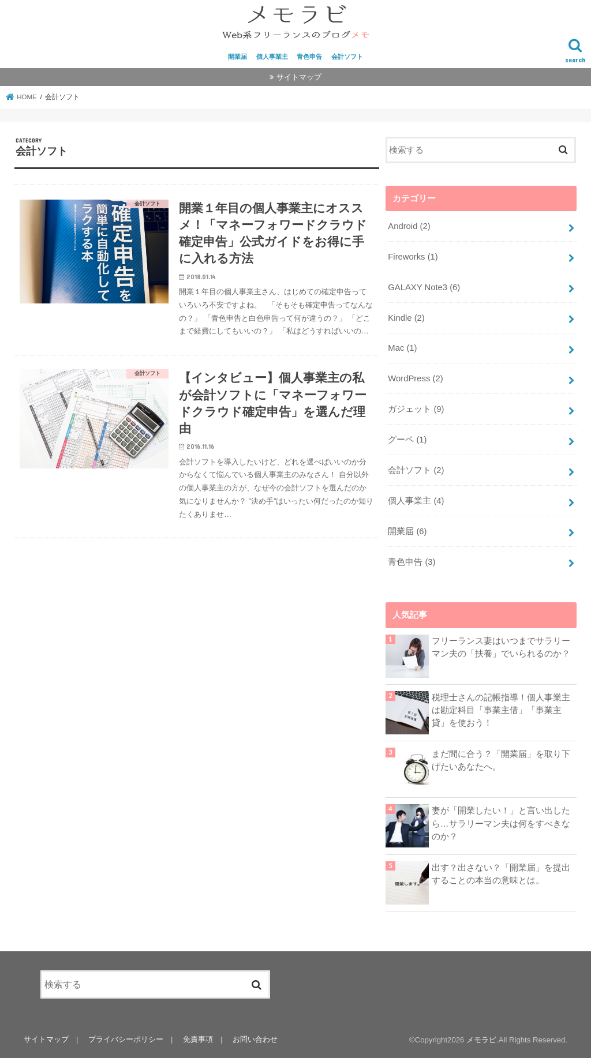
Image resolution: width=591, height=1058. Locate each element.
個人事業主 (272, 56)
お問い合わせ (255, 1039)
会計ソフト (347, 56)
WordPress (415, 378)
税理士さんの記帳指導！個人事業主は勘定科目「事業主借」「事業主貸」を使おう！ (501, 710)
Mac (402, 347)
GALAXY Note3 (424, 287)
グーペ (407, 439)
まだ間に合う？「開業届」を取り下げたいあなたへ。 (501, 760)
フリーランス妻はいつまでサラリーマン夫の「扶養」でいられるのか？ (501, 647)
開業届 (237, 56)
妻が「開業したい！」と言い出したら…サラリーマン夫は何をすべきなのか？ (501, 823)
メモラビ (481, 1040)
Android (409, 226)
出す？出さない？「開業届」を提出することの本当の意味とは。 (501, 874)
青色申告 (309, 56)
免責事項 (198, 1039)
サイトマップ (298, 77)
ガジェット (416, 409)
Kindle (406, 317)
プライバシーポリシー (125, 1039)
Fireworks (413, 256)
